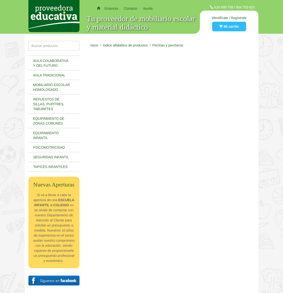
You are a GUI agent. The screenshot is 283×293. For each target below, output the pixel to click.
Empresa (111, 8)
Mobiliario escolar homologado (51, 87)
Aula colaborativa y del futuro (51, 63)
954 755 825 (245, 7)
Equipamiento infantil (46, 135)
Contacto (130, 8)
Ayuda (147, 8)
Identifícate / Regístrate (229, 18)
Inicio (94, 45)
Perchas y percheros (167, 45)
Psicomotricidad (49, 147)
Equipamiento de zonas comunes (48, 121)
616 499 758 (223, 7)
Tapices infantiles (50, 167)
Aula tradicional (49, 75)
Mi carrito (229, 26)
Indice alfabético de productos (125, 45)
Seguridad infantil (51, 157)
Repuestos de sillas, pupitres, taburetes (48, 104)
